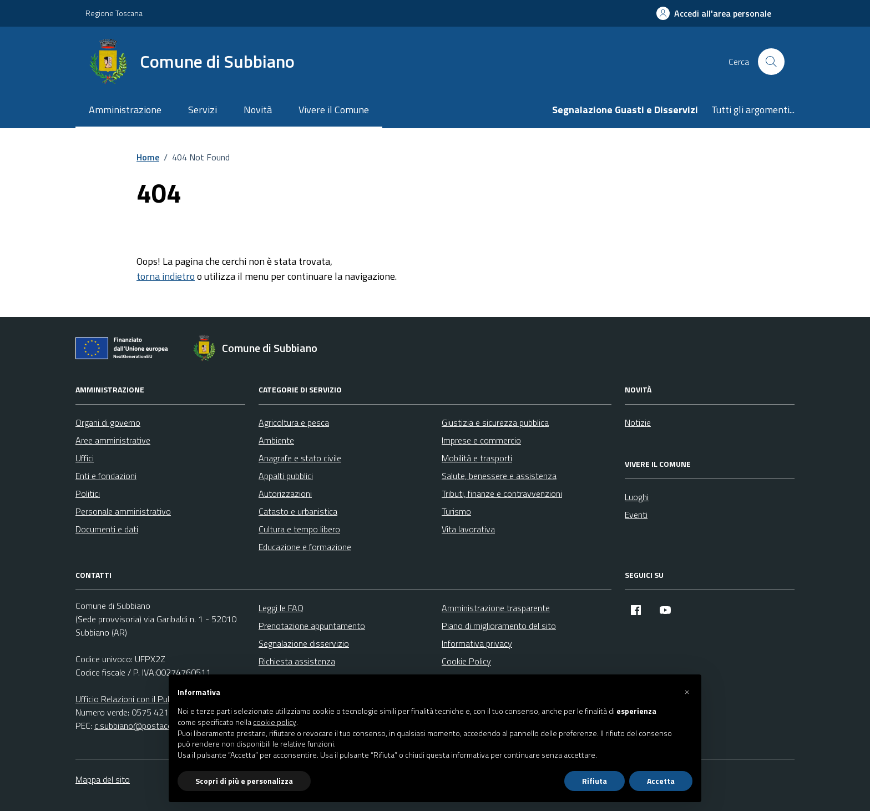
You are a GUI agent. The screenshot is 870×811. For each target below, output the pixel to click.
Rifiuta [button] (594, 781)
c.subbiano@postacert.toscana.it (155, 725)
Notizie (638, 422)
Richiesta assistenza (297, 661)
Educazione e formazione (305, 546)
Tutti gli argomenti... (753, 109)
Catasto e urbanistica (298, 511)
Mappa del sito (102, 779)
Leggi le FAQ (281, 607)
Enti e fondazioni (105, 475)
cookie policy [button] (274, 722)
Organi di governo (107, 422)
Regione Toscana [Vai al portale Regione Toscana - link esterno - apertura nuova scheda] (114, 13)
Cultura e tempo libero (299, 529)
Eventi (636, 514)
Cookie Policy (466, 661)
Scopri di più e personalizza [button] (244, 781)
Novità (258, 109)
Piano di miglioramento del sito (499, 625)
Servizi (202, 109)
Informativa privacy (477, 643)
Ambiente (276, 440)
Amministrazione (125, 109)
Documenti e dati (106, 529)
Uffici (84, 458)
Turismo (456, 511)
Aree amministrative (112, 440)
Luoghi (637, 496)
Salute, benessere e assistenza (499, 475)
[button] (687, 692)
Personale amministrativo (123, 511)
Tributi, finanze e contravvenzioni (502, 493)
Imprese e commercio (481, 440)
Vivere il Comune (334, 109)
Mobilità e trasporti (477, 458)
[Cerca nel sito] (771, 61)
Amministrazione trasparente (496, 607)
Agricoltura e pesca (294, 422)
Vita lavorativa (468, 529)
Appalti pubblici (286, 475)
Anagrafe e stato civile (300, 458)
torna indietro (165, 276)
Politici (87, 493)
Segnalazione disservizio (304, 643)
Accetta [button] (661, 781)
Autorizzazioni (285, 493)
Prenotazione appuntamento (312, 625)
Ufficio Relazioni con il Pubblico (132, 699)
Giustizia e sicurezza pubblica (495, 422)
